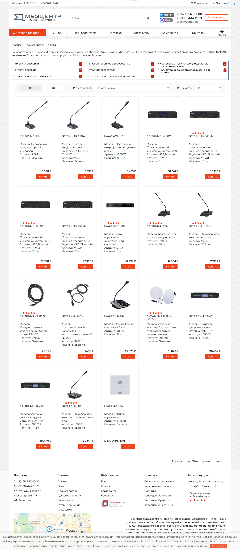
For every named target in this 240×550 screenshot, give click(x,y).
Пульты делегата (25, 69)
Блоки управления (27, 63)
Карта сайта (108, 490)
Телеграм (22, 500)
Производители (85, 32)
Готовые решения (69, 504)
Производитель (34, 44)
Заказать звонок (217, 17)
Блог (104, 481)
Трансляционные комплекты (33, 76)
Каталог (27, 32)
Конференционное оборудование (108, 63)
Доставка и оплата (69, 495)
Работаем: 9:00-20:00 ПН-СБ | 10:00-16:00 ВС (37, 3)
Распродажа (65, 500)
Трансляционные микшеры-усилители (111, 76)
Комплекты (172, 31)
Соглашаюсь (218, 546)
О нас (61, 486)
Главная (17, 44)
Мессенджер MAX (25, 495)
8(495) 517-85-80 (27, 481)
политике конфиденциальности (188, 546)
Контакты (198, 32)
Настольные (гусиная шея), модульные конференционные (184, 64)
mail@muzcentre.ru (188, 21)
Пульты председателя (101, 69)
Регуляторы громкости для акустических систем (185, 71)
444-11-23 (189, 18)
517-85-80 (189, 14)
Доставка (115, 32)
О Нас (57, 32)
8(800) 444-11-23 (27, 486)
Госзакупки (142, 32)
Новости (106, 486)
